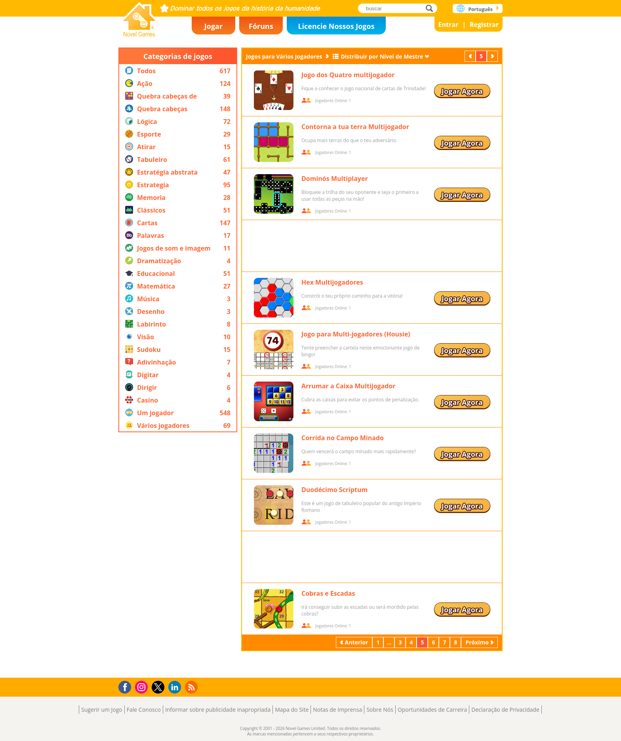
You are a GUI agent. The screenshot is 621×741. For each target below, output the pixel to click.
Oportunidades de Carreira (432, 709)
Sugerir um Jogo (101, 709)
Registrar (484, 24)
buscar (431, 8)
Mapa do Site (292, 709)
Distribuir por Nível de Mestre (382, 56)
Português (480, 9)
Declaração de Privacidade (505, 709)
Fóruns (261, 26)
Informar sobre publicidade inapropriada (217, 709)
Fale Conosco (144, 709)
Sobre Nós (379, 709)
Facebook (127, 686)
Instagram (142, 686)
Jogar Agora (462, 91)
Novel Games (139, 17)
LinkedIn (176, 687)
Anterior (471, 56)
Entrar (448, 24)
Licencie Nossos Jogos (336, 26)
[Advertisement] (177, 555)
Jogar (213, 26)
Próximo (493, 56)
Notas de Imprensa (337, 709)
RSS (192, 687)
